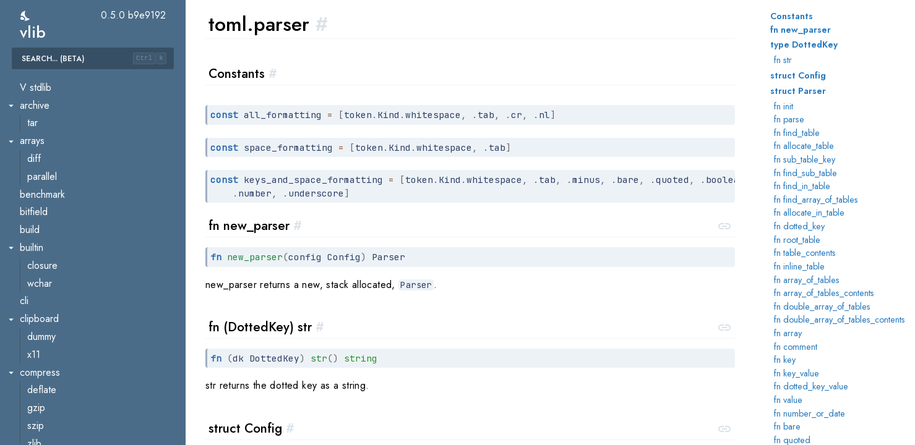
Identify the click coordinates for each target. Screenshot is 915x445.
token (38, 277)
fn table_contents (805, 253)
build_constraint (59, 366)
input (37, 206)
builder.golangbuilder (71, 419)
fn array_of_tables (807, 280)
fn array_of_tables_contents (824, 293)
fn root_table (797, 240)
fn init (783, 106)
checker (44, 170)
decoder (45, 188)
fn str (783, 60)
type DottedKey (804, 44)
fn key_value (796, 373)
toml (28, 117)
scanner (43, 241)
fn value (788, 400)
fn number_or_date (809, 413)
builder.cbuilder (59, 401)
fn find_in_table (802, 186)
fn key (785, 360)
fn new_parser (800, 29)
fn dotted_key (799, 226)
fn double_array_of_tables (822, 306)
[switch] (26, 16)
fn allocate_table (804, 146)
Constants (791, 16)
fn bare (787, 426)
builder (41, 384)
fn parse (789, 119)
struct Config (798, 75)
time (28, 81)
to (31, 259)
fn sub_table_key (804, 159)
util (32, 295)
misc (36, 99)
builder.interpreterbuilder (78, 437)
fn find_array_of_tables (816, 199)
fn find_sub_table (805, 173)
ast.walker (48, 152)
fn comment (795, 347)
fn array (788, 333)
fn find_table (797, 133)
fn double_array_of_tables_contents (839, 319)
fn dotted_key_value (811, 386)
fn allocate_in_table (809, 212)
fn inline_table (799, 266)
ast (33, 134)
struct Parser (798, 91)
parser (40, 223)
